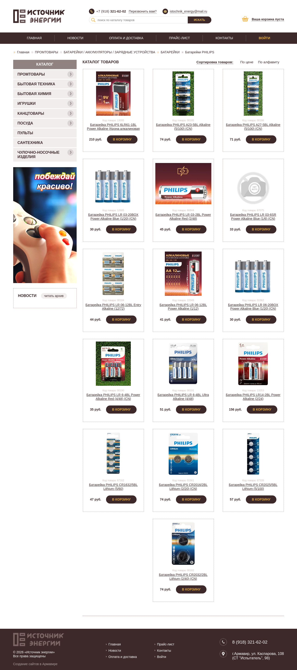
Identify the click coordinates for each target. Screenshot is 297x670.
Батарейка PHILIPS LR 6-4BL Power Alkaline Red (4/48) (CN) (113, 397)
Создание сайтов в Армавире (35, 664)
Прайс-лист (179, 38)
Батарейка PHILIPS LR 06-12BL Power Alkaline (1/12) (183, 307)
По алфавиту (268, 62)
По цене (246, 62)
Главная (34, 38)
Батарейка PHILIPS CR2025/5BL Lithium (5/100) (253, 487)
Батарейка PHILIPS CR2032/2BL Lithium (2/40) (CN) (183, 577)
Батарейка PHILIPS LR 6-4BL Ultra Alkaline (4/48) (183, 397)
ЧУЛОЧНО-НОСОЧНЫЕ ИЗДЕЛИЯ (46, 154)
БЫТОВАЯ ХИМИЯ (46, 94)
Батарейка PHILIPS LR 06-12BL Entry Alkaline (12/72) (113, 307)
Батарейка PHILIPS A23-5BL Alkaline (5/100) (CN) (183, 127)
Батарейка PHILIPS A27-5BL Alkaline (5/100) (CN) (253, 127)
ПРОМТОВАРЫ (46, 52)
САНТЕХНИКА (30, 143)
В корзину (122, 139)
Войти (264, 38)
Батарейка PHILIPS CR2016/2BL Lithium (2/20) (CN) (183, 487)
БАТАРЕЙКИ (170, 52)
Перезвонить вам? (142, 11)
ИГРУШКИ (46, 103)
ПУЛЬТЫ (25, 133)
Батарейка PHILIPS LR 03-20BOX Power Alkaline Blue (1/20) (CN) (113, 216)
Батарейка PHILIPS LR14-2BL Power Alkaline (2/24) (253, 397)
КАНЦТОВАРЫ (46, 113)
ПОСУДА (46, 123)
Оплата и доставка (126, 38)
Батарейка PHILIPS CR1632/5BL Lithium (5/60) (113, 487)
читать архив (54, 296)
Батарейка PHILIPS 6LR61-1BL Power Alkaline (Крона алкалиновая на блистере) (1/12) (113, 128)
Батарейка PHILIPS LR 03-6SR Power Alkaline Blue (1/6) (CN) (253, 216)
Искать (199, 20)
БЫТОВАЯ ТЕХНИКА (46, 84)
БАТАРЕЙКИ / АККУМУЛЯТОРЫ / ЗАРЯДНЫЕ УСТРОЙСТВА (109, 52)
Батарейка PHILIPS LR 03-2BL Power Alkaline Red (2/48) (183, 216)
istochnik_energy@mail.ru (188, 11)
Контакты (224, 38)
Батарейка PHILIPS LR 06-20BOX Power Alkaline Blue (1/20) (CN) (253, 307)
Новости (75, 38)
